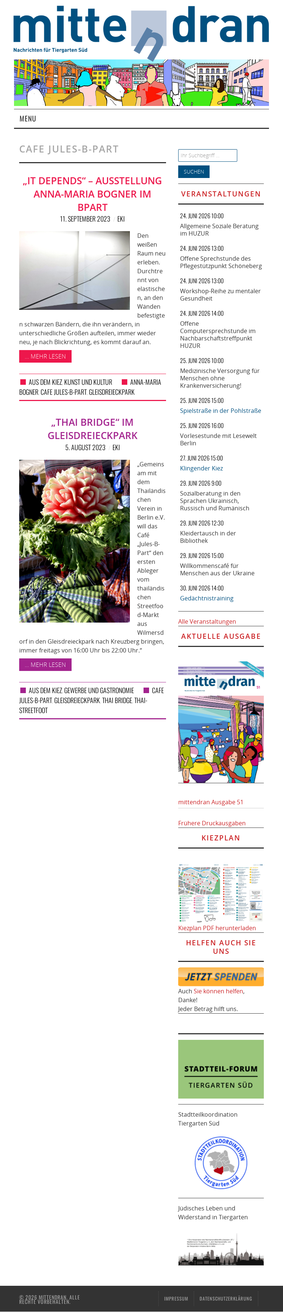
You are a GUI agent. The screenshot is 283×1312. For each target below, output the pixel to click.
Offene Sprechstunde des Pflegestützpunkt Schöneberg (221, 262)
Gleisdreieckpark (112, 392)
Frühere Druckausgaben (212, 823)
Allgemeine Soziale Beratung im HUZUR (219, 229)
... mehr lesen (45, 356)
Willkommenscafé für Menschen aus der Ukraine (217, 569)
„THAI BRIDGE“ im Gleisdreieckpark (93, 429)
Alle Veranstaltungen (207, 621)
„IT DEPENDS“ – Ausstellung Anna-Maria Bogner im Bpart (92, 194)
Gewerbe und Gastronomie (99, 690)
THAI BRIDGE (117, 700)
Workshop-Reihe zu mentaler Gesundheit (220, 294)
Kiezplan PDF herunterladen (217, 928)
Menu (28, 118)
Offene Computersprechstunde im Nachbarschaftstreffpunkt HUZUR (218, 334)
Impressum (176, 1298)
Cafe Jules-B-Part (64, 392)
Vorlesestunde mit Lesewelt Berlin (218, 439)
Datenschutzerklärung (226, 1298)
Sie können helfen (218, 991)
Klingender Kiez (201, 468)
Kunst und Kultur (88, 382)
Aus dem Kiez (45, 382)
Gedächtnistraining (207, 598)
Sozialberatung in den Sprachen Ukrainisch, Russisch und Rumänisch (214, 500)
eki (121, 218)
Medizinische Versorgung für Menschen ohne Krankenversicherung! (220, 378)
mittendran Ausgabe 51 (211, 802)
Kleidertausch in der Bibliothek (208, 537)
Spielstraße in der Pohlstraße (220, 411)
